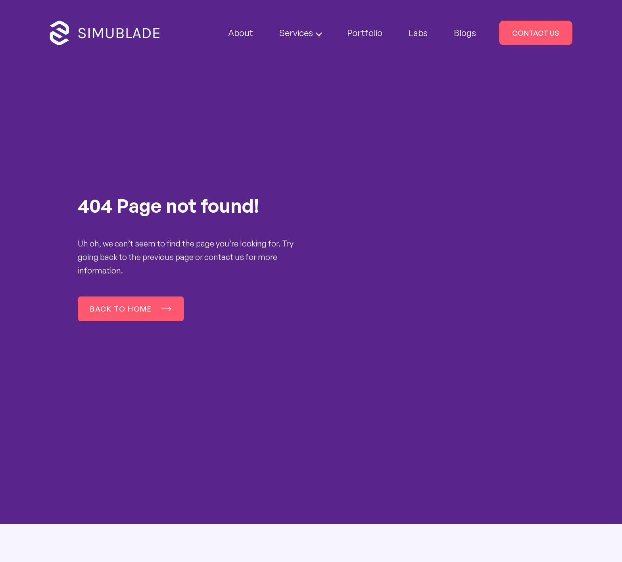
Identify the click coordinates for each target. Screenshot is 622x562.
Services (300, 32)
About (240, 32)
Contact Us (535, 33)
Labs (418, 32)
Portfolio (364, 32)
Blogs (465, 32)
